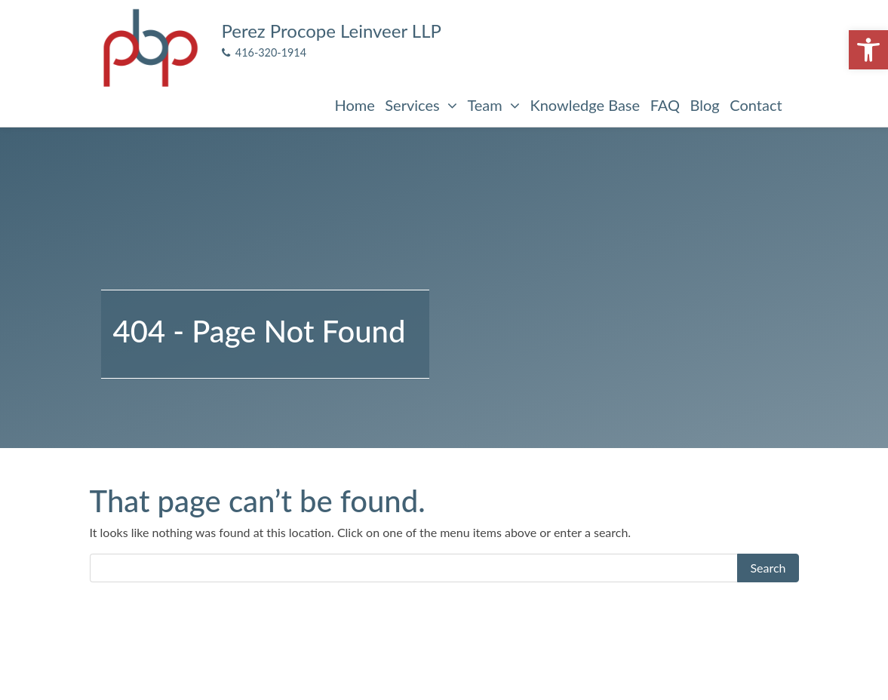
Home (354, 105)
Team (493, 105)
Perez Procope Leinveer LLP (331, 30)
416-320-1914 (264, 52)
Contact (756, 105)
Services (420, 105)
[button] (868, 49)
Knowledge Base (585, 105)
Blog (705, 105)
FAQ (665, 105)
